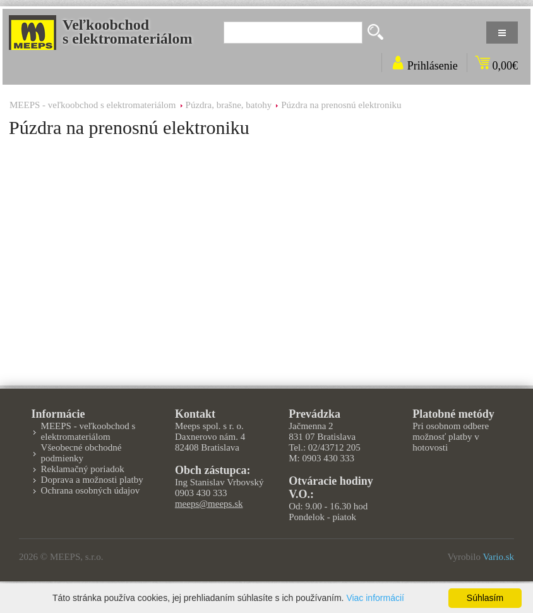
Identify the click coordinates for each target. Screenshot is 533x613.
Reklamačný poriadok (82, 469)
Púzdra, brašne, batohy (229, 105)
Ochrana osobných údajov (90, 490)
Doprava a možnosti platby (92, 480)
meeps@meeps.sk (209, 504)
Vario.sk (498, 557)
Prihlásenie (432, 65)
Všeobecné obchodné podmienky (81, 452)
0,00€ (505, 65)
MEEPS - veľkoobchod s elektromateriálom (92, 105)
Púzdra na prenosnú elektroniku (341, 105)
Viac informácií (375, 598)
